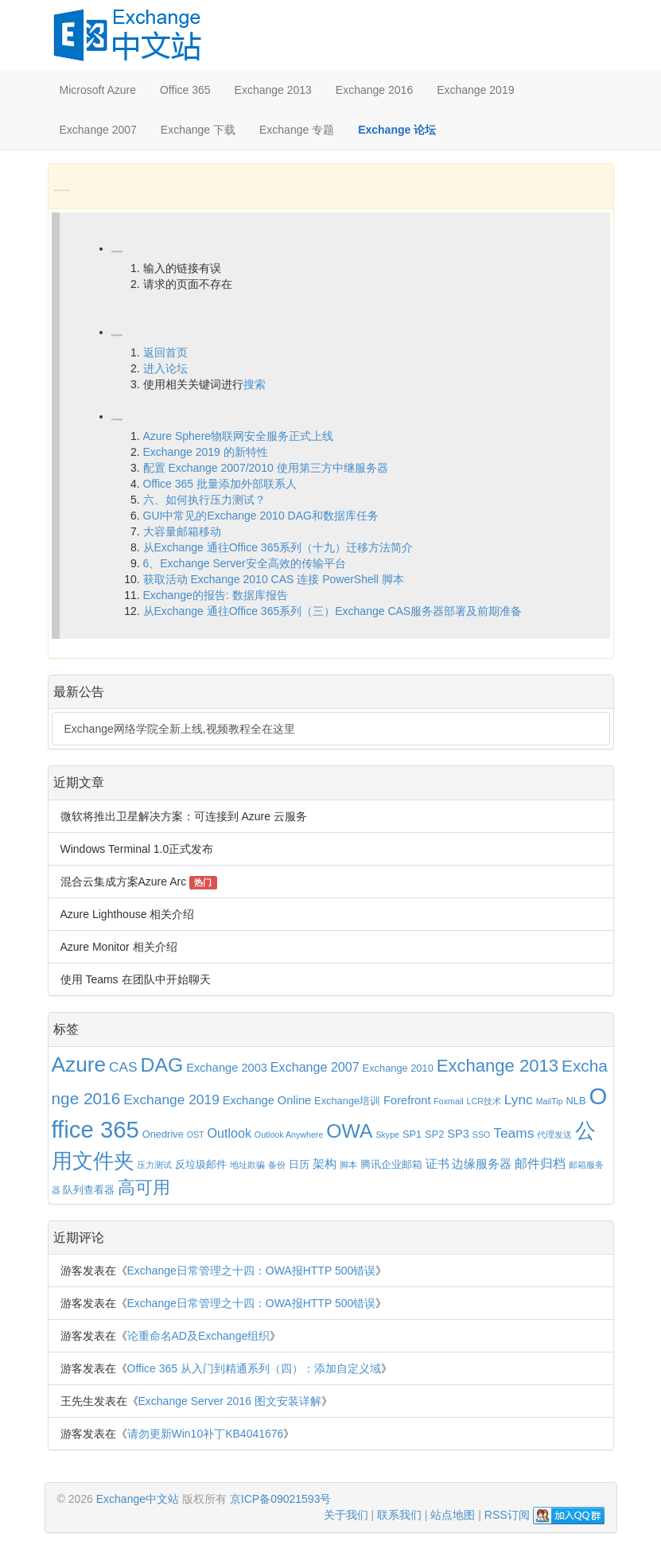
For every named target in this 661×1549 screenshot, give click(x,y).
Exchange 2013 (273, 90)
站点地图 (452, 1514)
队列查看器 (89, 1190)
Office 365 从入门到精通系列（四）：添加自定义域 (254, 1368)
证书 (437, 1164)
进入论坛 (165, 368)
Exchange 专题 (296, 129)
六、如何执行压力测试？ (204, 499)
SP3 (458, 1133)
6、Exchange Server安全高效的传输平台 (244, 563)
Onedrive (163, 1134)
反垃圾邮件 (201, 1164)
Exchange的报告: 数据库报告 (215, 595)
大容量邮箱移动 (182, 531)
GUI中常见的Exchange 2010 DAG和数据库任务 (261, 515)
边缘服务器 (481, 1164)
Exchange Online (267, 1100)
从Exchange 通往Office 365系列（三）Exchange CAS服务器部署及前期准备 (333, 611)
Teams (513, 1133)
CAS (123, 1067)
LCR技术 (484, 1101)
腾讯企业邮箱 (391, 1164)
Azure (79, 1064)
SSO (481, 1134)
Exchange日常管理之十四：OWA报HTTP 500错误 (251, 1270)
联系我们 (399, 1514)
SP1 (412, 1134)
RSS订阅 (507, 1514)
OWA (349, 1131)
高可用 (144, 1187)
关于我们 (346, 1514)
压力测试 (154, 1165)
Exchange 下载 (198, 129)
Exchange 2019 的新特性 (205, 452)
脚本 (348, 1165)
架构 (324, 1164)
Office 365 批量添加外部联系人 (220, 483)
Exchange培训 (347, 1101)
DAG (162, 1065)
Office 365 (185, 90)
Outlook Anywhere (289, 1134)
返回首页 (165, 352)
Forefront (406, 1100)
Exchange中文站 (137, 1499)
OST (195, 1134)
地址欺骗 (247, 1165)
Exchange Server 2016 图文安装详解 (229, 1401)
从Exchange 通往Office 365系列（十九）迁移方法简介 (278, 547)
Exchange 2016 (374, 90)
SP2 (434, 1134)
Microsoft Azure (98, 90)
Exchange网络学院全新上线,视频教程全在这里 (179, 728)
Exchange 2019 (475, 90)
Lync (518, 1099)
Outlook (229, 1133)
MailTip (549, 1101)
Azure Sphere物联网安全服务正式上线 (238, 436)
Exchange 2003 (226, 1067)
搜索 (254, 384)
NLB (576, 1101)
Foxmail (448, 1101)
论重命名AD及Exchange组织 (198, 1335)
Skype (387, 1134)
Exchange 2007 (98, 129)
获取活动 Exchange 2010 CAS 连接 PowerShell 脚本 (273, 579)
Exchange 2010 (398, 1068)
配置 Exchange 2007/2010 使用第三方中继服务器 (265, 467)
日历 (299, 1164)
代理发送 (554, 1134)
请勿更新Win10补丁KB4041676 (205, 1433)
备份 (277, 1165)
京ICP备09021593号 (281, 1499)
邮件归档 (540, 1163)
